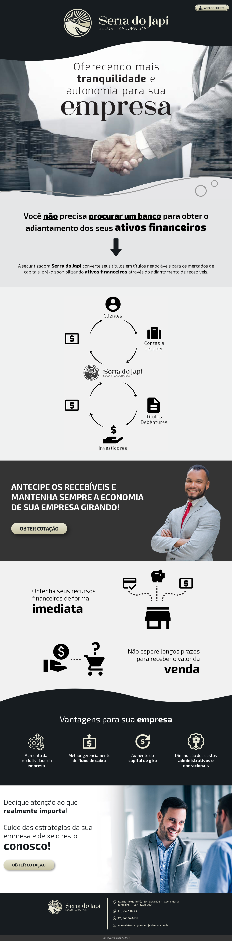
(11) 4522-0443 (127, 910)
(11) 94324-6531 (128, 918)
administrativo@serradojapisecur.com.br (143, 925)
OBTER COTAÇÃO (39, 528)
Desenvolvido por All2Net (116, 937)
